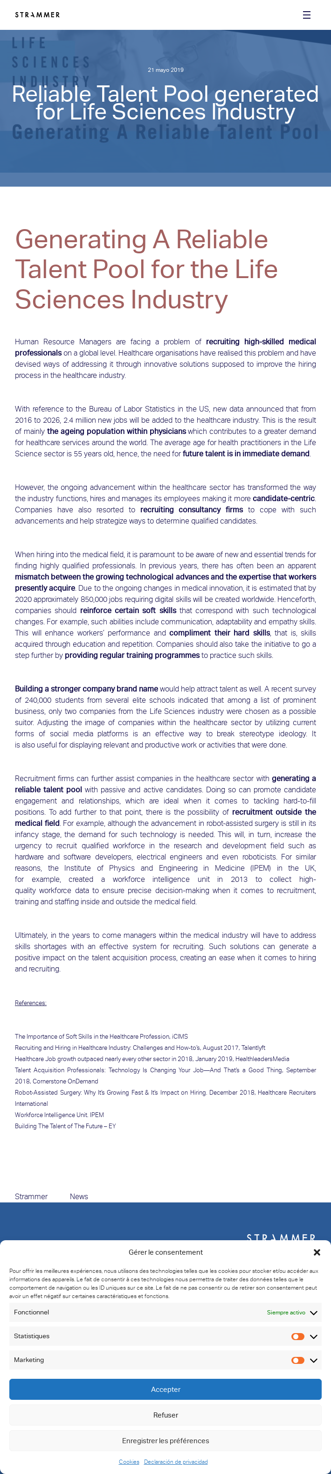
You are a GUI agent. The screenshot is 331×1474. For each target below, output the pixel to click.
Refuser (165, 1415)
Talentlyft (253, 1047)
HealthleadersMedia (262, 1058)
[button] (317, 1252)
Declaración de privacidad (176, 1462)
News (79, 1196)
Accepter (165, 1389)
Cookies (129, 1462)
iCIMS (180, 1036)
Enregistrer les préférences (165, 1441)
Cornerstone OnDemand (66, 1081)
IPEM (97, 1114)
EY (112, 1126)
